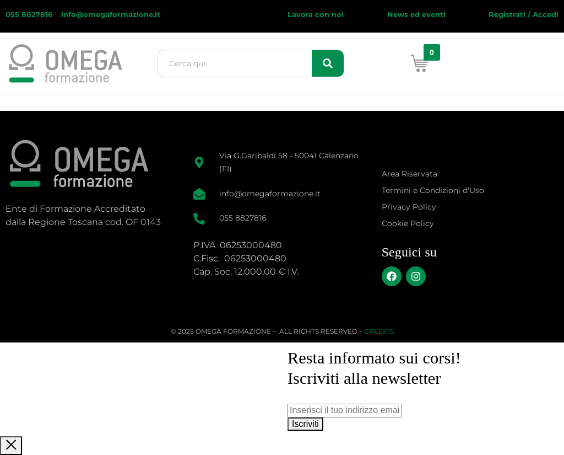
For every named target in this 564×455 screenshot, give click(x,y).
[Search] (328, 63)
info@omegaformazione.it (110, 14)
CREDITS (379, 331)
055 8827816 (30, 14)
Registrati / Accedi (523, 14)
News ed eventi (416, 14)
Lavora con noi (316, 14)
